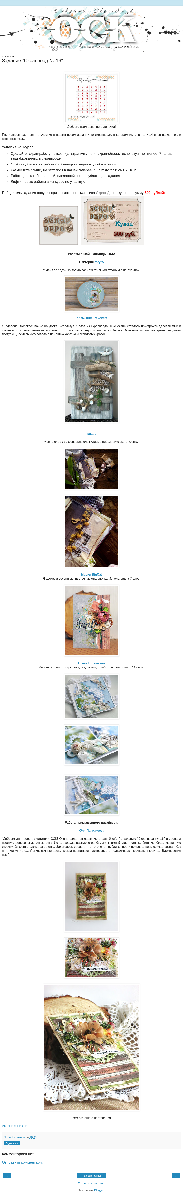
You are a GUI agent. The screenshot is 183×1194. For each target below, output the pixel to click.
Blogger (99, 1190)
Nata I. (91, 433)
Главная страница (91, 1175)
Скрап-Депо (105, 193)
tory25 (99, 262)
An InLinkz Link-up (14, 1126)
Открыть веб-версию (91, 1183)
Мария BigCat (91, 574)
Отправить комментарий (23, 1162)
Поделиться (11, 1143)
